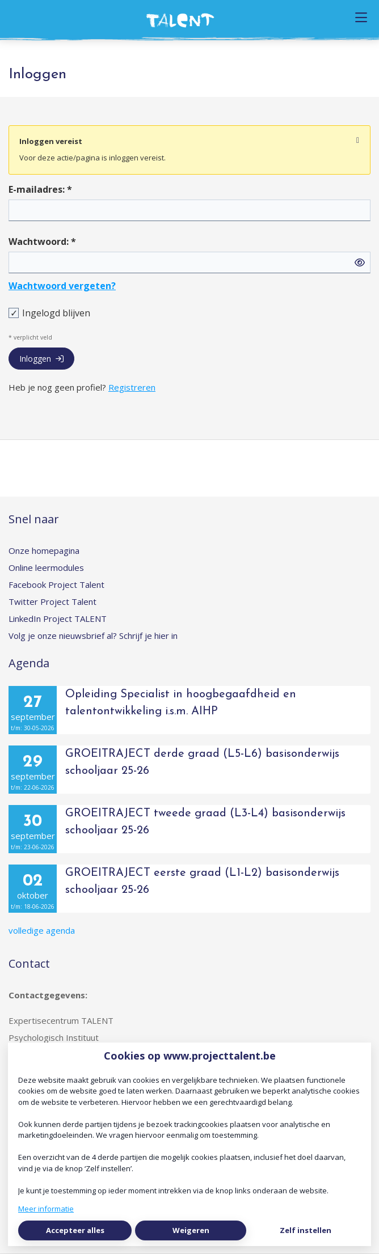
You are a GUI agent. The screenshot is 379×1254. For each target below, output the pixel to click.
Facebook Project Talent (56, 584)
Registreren (131, 387)
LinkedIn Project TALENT (58, 618)
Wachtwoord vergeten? (62, 285)
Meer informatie (46, 1209)
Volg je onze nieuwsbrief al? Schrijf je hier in (93, 635)
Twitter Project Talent (52, 601)
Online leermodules (46, 567)
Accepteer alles (75, 1230)
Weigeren (190, 1230)
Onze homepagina (44, 550)
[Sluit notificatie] (358, 140)
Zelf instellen (305, 1230)
